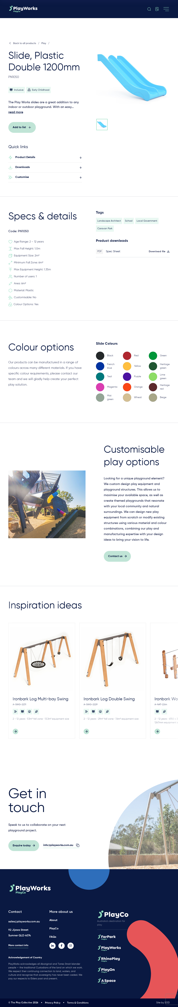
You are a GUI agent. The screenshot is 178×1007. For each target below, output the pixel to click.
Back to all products (22, 43)
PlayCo (54, 928)
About (53, 920)
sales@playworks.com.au (24, 921)
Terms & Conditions (77, 1003)
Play (43, 43)
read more (15, 112)
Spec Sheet (113, 254)
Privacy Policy (52, 1003)
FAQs (52, 937)
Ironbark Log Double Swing (109, 702)
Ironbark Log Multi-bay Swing (40, 702)
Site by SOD (163, 1002)
